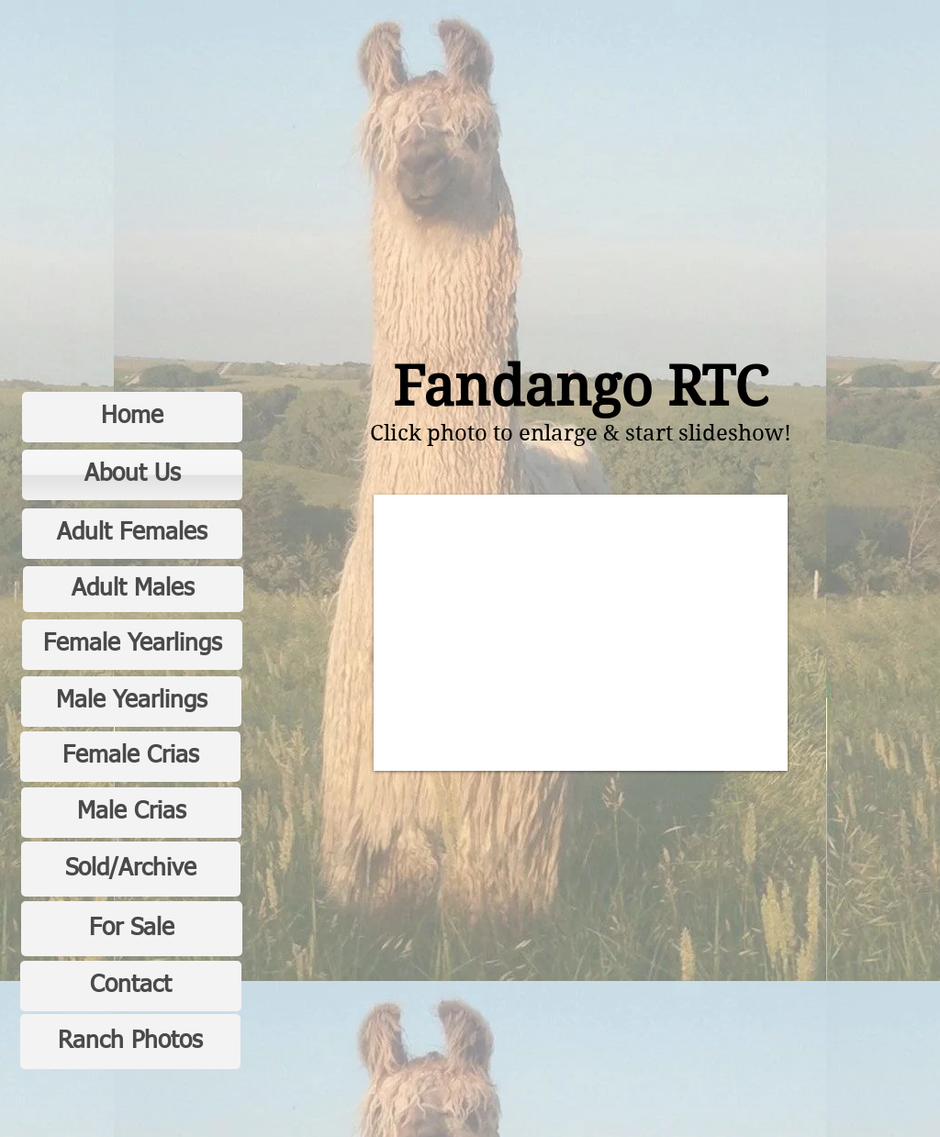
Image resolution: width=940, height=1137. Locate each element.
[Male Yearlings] (131, 701)
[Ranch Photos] (130, 1041)
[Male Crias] (131, 812)
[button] (581, 633)
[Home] (132, 417)
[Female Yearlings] (132, 644)
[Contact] (130, 986)
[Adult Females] (132, 533)
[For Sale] (131, 928)
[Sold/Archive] (131, 869)
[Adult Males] (133, 589)
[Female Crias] (130, 756)
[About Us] (132, 475)
